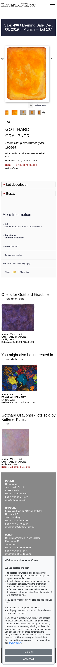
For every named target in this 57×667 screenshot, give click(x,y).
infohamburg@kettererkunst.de (20, 527)
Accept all (28, 659)
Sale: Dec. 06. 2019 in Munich (28, 27)
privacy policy (15, 643)
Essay (10, 193)
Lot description (17, 184)
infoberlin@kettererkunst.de (18, 554)
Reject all (29, 652)
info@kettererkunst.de (15, 500)
